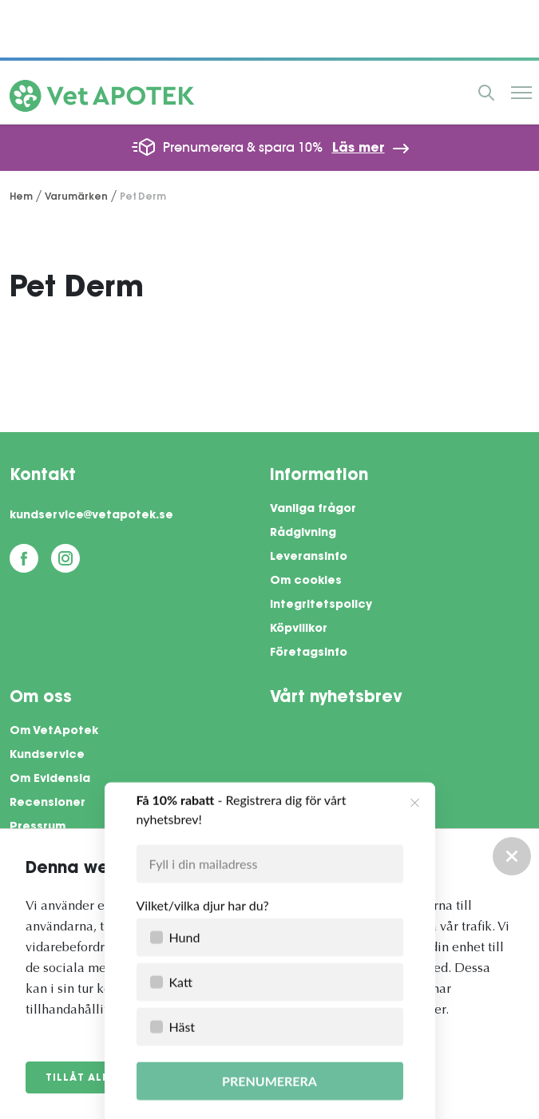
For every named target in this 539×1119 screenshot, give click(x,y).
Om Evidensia (50, 779)
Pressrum (37, 827)
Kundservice (47, 755)
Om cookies (306, 581)
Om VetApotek (54, 731)
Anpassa (189, 1078)
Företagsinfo (308, 653)
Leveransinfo (308, 557)
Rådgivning (303, 533)
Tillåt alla (81, 1078)
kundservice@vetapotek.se (91, 516)
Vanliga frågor (313, 509)
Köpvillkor (298, 629)
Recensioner (47, 803)
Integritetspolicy (321, 605)
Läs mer (358, 148)
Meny (521, 92)
